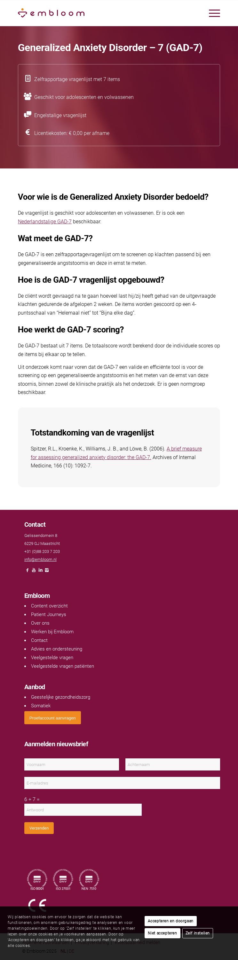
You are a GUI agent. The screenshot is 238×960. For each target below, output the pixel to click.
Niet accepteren (162, 933)
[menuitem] (211, 13)
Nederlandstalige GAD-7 (45, 222)
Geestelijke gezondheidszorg (60, 697)
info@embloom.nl (40, 559)
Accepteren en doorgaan (171, 921)
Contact (39, 640)
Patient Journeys (48, 614)
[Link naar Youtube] (34, 571)
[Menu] (211, 13)
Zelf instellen (198, 933)
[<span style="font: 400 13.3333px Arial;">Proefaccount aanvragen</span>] (52, 717)
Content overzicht (49, 606)
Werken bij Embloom (52, 632)
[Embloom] (99, 13)
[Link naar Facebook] (27, 571)
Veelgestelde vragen (52, 657)
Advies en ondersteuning (56, 649)
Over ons (40, 623)
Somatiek (41, 706)
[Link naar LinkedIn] (40, 571)
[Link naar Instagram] (47, 571)
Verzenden (39, 828)
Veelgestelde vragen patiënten (62, 666)
